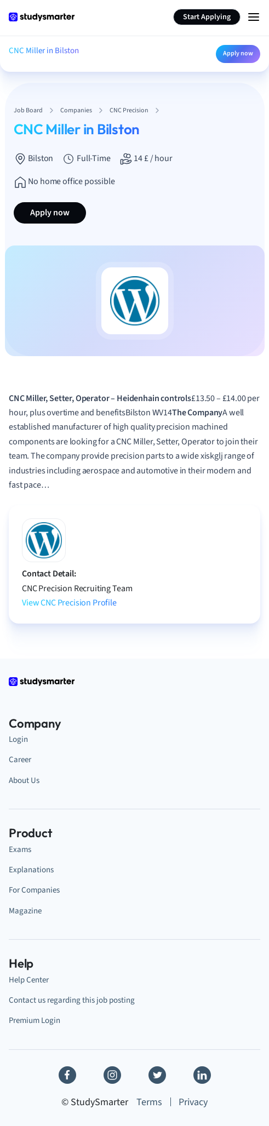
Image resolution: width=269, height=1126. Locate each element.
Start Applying (207, 17)
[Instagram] (112, 1075)
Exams (20, 849)
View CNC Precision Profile (69, 603)
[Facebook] (67, 1075)
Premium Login (34, 1020)
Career (20, 759)
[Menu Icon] (253, 17)
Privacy (193, 1102)
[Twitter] (157, 1075)
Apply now (238, 53)
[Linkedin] (202, 1075)
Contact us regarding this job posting (72, 1000)
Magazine (25, 911)
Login (18, 739)
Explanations (31, 870)
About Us (24, 780)
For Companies (34, 890)
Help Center (29, 980)
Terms (149, 1102)
